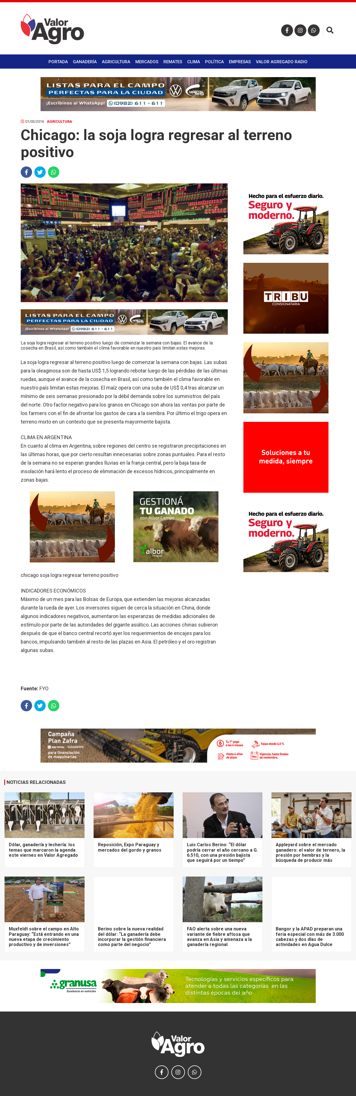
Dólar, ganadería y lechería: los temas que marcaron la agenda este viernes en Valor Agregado (43, 850)
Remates (172, 61)
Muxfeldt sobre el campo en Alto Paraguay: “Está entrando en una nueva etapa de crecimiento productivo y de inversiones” (44, 936)
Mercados (146, 61)
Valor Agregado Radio (281, 61)
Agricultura (116, 61)
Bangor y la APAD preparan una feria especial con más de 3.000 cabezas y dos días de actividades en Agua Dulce (310, 936)
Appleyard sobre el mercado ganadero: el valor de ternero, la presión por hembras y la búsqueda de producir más (310, 852)
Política (214, 61)
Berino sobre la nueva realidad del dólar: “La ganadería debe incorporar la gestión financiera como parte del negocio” (132, 936)
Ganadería (85, 61)
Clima (193, 61)
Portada (58, 61)
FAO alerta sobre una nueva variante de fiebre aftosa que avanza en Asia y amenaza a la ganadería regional (219, 936)
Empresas (240, 61)
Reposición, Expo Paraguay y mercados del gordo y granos (129, 847)
